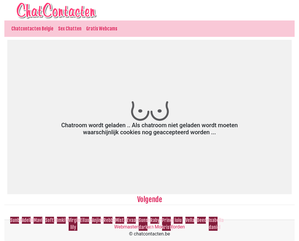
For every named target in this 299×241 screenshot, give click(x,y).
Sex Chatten (69, 29)
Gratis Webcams (101, 29)
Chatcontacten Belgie (32, 29)
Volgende (149, 199)
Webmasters (127, 227)
